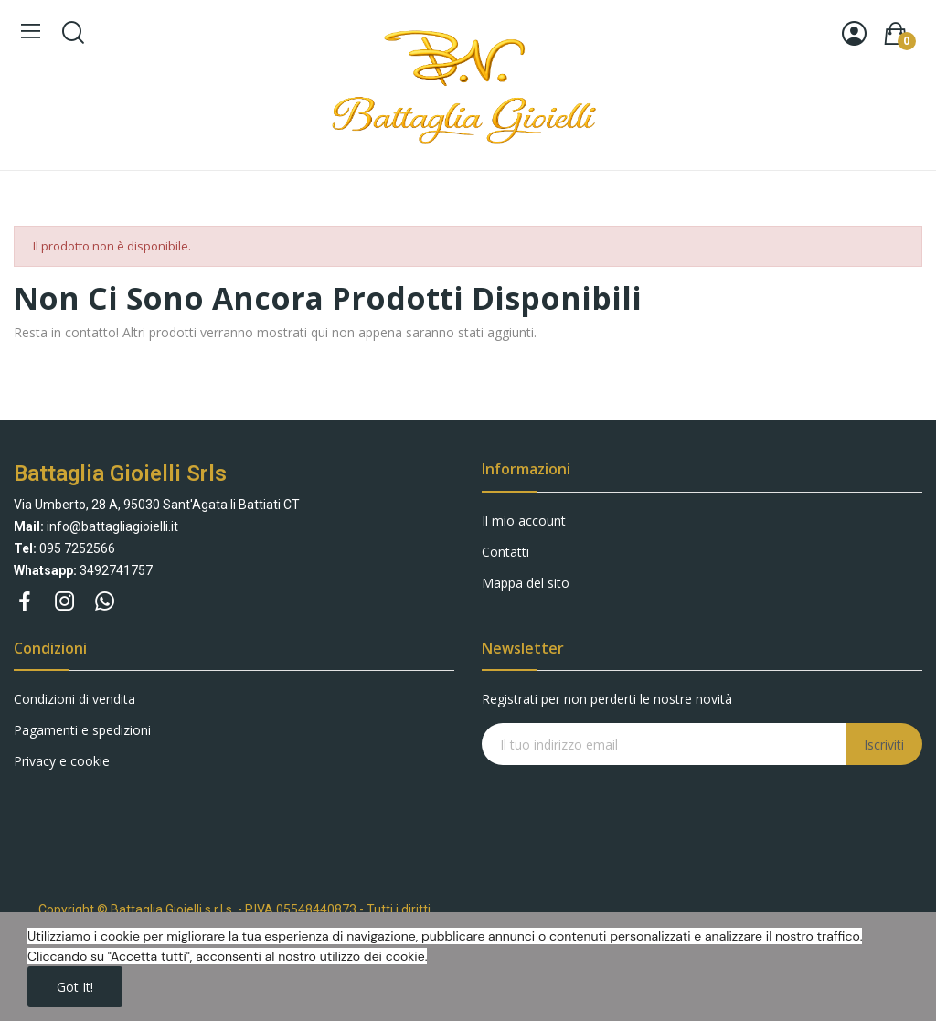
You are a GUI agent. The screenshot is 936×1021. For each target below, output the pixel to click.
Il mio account (524, 520)
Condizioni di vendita (74, 698)
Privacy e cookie (62, 761)
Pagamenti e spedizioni (82, 730)
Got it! (75, 986)
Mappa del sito (525, 582)
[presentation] (630, 800)
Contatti (505, 551)
